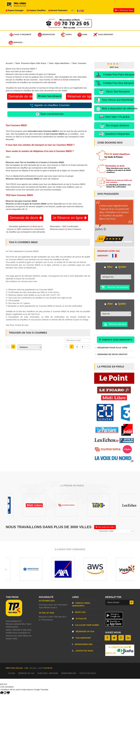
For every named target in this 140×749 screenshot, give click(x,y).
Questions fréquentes (114, 134)
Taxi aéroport (81, 638)
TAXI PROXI (47, 668)
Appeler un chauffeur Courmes (50, 105)
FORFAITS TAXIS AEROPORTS (115, 339)
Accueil (11, 673)
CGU (26, 668)
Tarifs (66, 35)
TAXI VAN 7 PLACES (114, 117)
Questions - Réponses (47, 673)
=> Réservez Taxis (124, 10)
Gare (82, 35)
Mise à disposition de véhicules (115, 108)
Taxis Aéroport (103, 35)
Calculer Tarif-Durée (85, 625)
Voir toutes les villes (105, 527)
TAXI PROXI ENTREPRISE (114, 100)
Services (16, 43)
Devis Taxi (79, 612)
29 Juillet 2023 (46, 613)
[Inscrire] (132, 602)
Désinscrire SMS (82, 644)
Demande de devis (20, 96)
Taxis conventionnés (49, 114)
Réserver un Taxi (83, 631)
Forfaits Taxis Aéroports (49, 96)
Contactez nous (82, 651)
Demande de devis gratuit (112, 354)
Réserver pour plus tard (111, 347)
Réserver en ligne (79, 96)
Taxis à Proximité (20, 35)
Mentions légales (14, 668)
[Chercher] (132, 531)
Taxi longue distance (114, 125)
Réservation (46, 35)
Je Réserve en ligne (70, 218)
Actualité (79, 619)
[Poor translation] (6, 693)
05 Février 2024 (47, 601)
